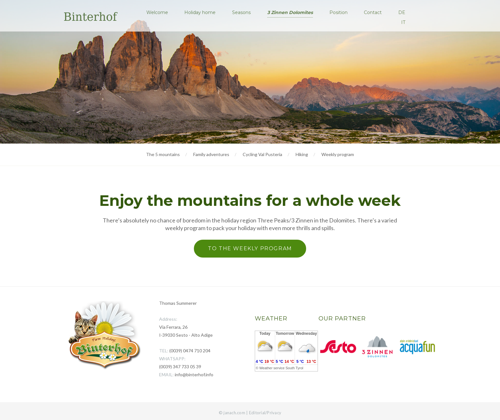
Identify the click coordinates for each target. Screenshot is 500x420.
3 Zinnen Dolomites (291, 12)
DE (402, 12)
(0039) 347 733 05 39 (180, 366)
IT (404, 22)
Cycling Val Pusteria (262, 154)
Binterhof (90, 17)
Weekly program (337, 154)
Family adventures (211, 154)
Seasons (243, 12)
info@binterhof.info (194, 374)
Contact (374, 12)
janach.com (234, 412)
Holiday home (201, 12)
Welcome (159, 12)
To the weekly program (250, 248)
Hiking (302, 154)
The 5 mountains (163, 154)
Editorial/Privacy (265, 412)
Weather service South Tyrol (281, 368)
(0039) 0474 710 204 (189, 350)
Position (339, 12)
